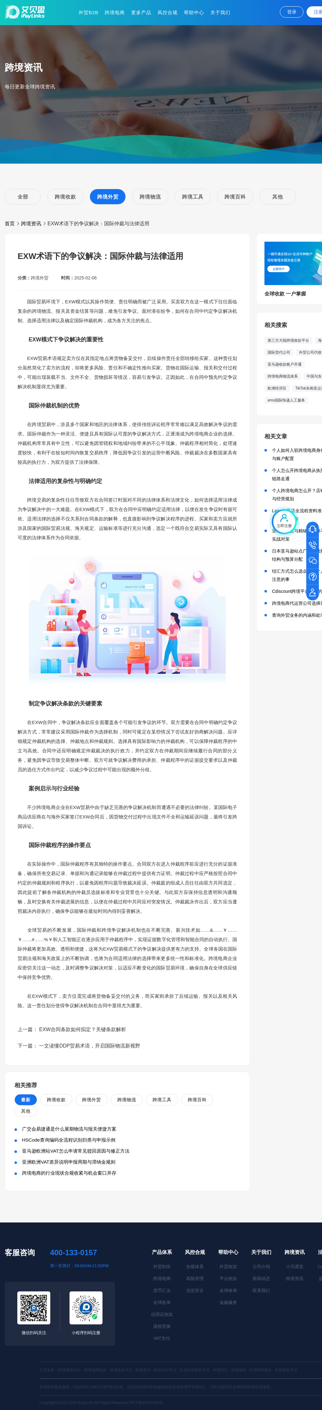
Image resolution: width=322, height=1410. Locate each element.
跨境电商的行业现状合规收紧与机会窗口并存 (69, 1173)
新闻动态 (261, 1278)
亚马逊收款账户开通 (285, 364)
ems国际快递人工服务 (286, 400)
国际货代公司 (279, 352)
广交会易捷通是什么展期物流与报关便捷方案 (69, 1129)
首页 (10, 223)
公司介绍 (261, 1266)
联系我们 (261, 1290)
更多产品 (141, 12)
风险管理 (195, 1278)
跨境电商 (115, 12)
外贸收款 (228, 1266)
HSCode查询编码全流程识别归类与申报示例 (68, 1140)
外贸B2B (88, 12)
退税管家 (162, 1326)
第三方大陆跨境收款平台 (288, 340)
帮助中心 (194, 12)
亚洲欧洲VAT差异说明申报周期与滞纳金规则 (68, 1162)
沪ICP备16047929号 (146, 1403)
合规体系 (195, 1266)
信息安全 (195, 1290)
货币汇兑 (162, 1290)
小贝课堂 (294, 1266)
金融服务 (228, 1302)
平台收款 (228, 1278)
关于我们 (220, 12)
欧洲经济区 (277, 388)
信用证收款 (162, 1314)
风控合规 (168, 12)
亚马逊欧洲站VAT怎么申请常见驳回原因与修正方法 (76, 1151)
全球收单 (162, 1302)
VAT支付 (161, 1338)
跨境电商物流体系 (283, 376)
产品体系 (162, 1252)
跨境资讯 (31, 223)
